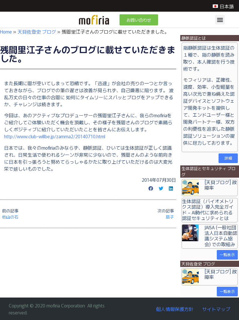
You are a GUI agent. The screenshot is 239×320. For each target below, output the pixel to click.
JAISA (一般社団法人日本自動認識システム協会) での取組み (221, 236)
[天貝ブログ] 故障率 (221, 185)
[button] (220, 20)
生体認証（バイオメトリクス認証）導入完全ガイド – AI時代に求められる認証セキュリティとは (207, 209)
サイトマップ (216, 308)
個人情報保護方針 (174, 308)
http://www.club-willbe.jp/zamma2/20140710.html (54, 136)
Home (6, 31)
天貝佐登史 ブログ (37, 31)
